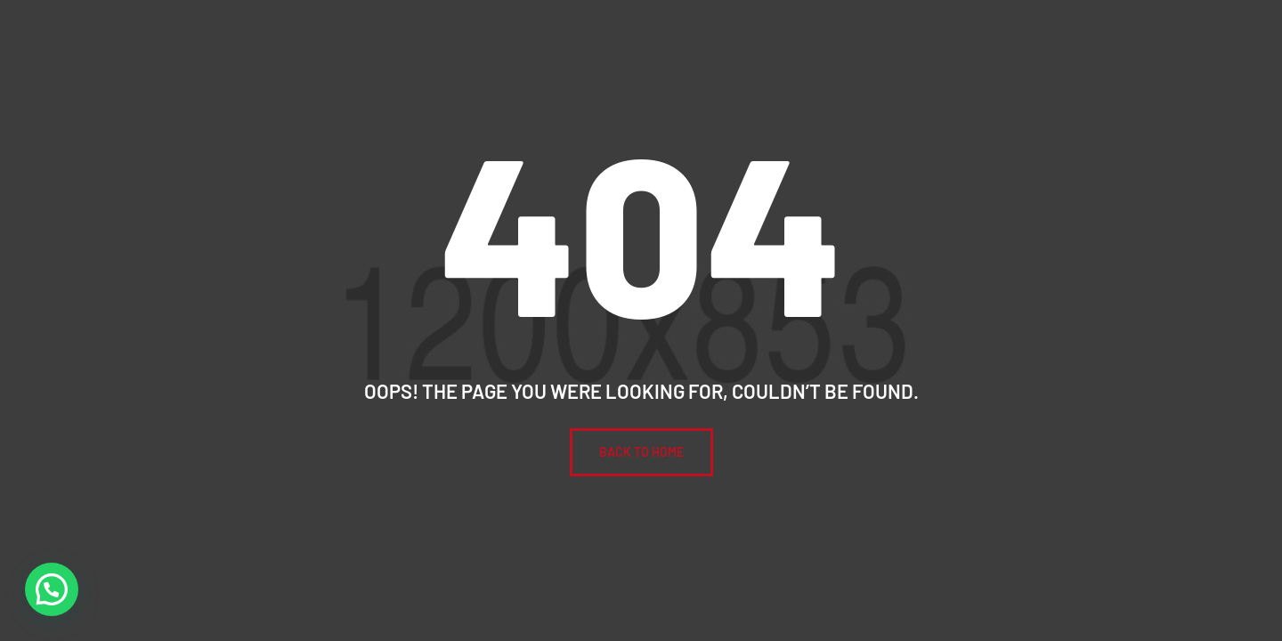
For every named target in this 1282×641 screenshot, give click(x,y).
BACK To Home (641, 451)
